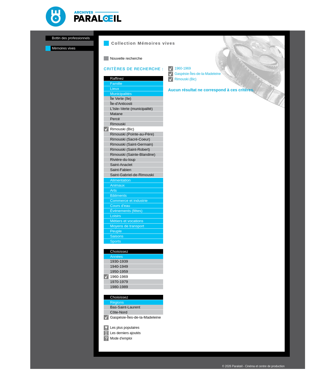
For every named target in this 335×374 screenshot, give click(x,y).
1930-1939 (119, 261)
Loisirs (115, 216)
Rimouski (118, 124)
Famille (116, 83)
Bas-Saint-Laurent (125, 307)
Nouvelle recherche (126, 58)
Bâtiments (118, 195)
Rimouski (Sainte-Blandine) (132, 154)
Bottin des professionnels (71, 38)
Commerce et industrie (129, 200)
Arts (113, 190)
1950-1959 (119, 271)
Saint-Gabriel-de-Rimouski (132, 175)
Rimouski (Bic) (122, 129)
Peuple (116, 231)
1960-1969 (119, 276)
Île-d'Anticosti (121, 103)
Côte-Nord (118, 312)
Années (116, 256)
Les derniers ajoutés (125, 333)
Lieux (114, 89)
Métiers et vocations (126, 221)
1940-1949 (119, 266)
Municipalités (121, 94)
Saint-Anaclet (121, 165)
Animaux (117, 185)
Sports (115, 241)
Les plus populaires (124, 328)
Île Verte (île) (120, 98)
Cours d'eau (120, 206)
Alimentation (120, 180)
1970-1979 (119, 282)
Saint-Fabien (120, 170)
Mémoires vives (63, 48)
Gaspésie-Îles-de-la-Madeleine (135, 317)
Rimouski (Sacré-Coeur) (130, 139)
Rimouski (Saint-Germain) (131, 144)
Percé (115, 119)
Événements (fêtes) (126, 211)
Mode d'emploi (121, 338)
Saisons (117, 236)
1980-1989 (119, 287)
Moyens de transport (127, 226)
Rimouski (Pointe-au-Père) (132, 134)
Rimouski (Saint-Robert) (130, 149)
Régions (117, 302)
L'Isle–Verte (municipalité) (131, 109)
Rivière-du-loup (122, 159)
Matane (116, 114)
